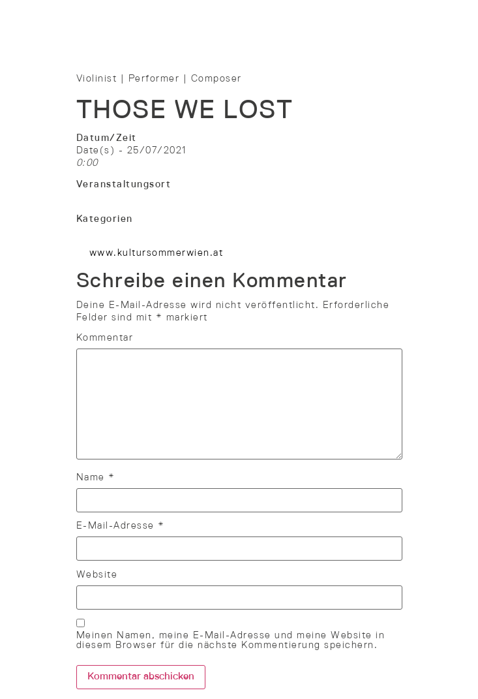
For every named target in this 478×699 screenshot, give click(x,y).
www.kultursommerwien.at (156, 253)
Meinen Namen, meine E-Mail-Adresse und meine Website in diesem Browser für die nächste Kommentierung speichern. (230, 640)
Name (95, 477)
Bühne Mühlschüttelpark (138, 197)
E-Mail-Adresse (120, 526)
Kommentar (105, 338)
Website (97, 575)
